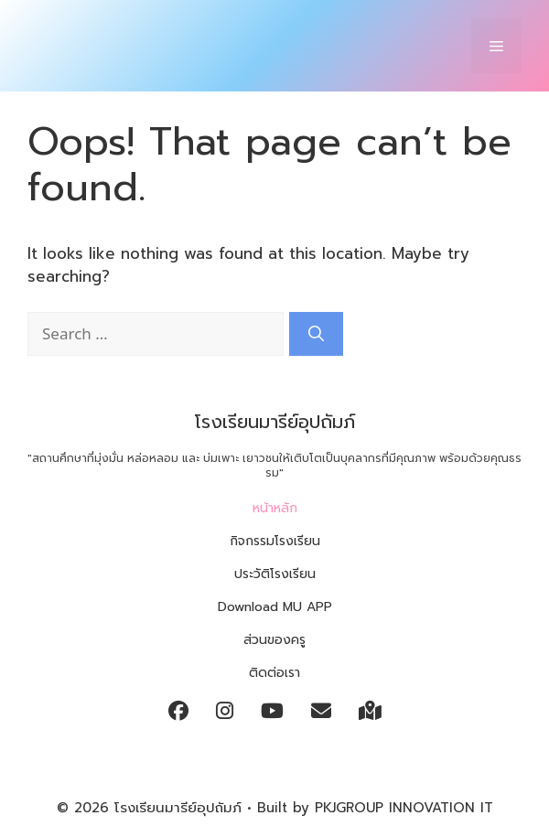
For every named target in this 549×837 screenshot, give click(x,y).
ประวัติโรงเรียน (275, 574)
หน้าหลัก (275, 508)
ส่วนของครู (274, 639)
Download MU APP (275, 607)
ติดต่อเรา (274, 672)
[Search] (316, 334)
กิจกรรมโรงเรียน (275, 541)
